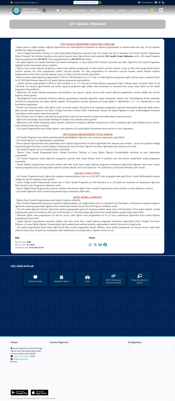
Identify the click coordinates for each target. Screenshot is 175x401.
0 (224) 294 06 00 (20, 356)
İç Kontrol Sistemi (139, 10)
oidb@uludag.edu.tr (21, 359)
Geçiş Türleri (107, 10)
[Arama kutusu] (85, 2)
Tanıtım (65, 10)
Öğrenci (94, 10)
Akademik (122, 10)
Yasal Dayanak (79, 10)
